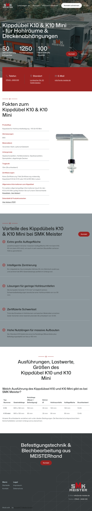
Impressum (17, 485)
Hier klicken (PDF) (9, 202)
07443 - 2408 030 (12, 80)
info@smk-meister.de (63, 80)
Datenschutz (18, 488)
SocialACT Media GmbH (23, 507)
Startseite (6, 485)
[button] (23, 5)
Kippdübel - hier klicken (11, 193)
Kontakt (36, 5)
